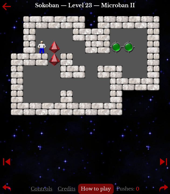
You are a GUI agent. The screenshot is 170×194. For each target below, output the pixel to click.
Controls (41, 189)
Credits (66, 189)
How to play (96, 189)
